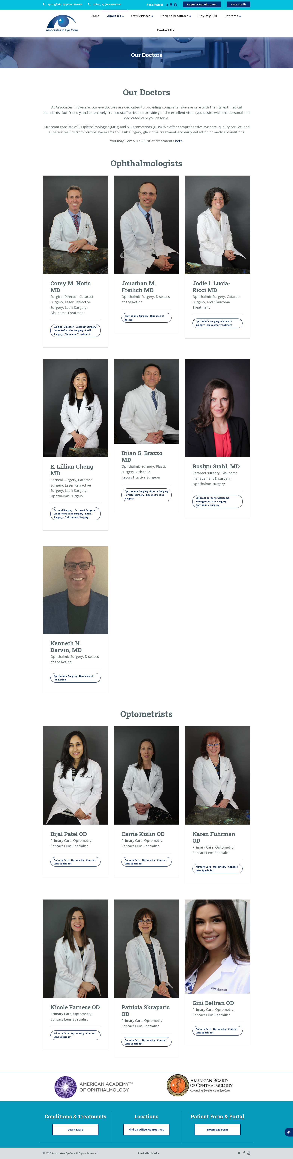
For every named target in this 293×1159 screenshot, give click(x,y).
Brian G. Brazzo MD (141, 456)
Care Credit (238, 4)
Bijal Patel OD (68, 833)
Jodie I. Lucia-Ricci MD (211, 287)
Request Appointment (202, 4)
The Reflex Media (148, 1153)
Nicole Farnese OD (75, 1007)
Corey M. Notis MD (70, 287)
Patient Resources (174, 16)
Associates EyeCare (63, 1153)
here (178, 141)
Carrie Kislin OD (143, 833)
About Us (114, 16)
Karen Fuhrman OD (213, 837)
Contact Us (165, 30)
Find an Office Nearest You (146, 1129)
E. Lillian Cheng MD (71, 470)
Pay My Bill (207, 16)
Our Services (140, 16)
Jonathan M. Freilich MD (138, 287)
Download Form (217, 1129)
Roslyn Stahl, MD (216, 466)
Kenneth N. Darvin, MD (66, 646)
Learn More (75, 1129)
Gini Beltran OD (213, 1002)
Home (94, 16)
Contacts (231, 16)
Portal (236, 1116)
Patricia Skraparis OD (145, 1010)
